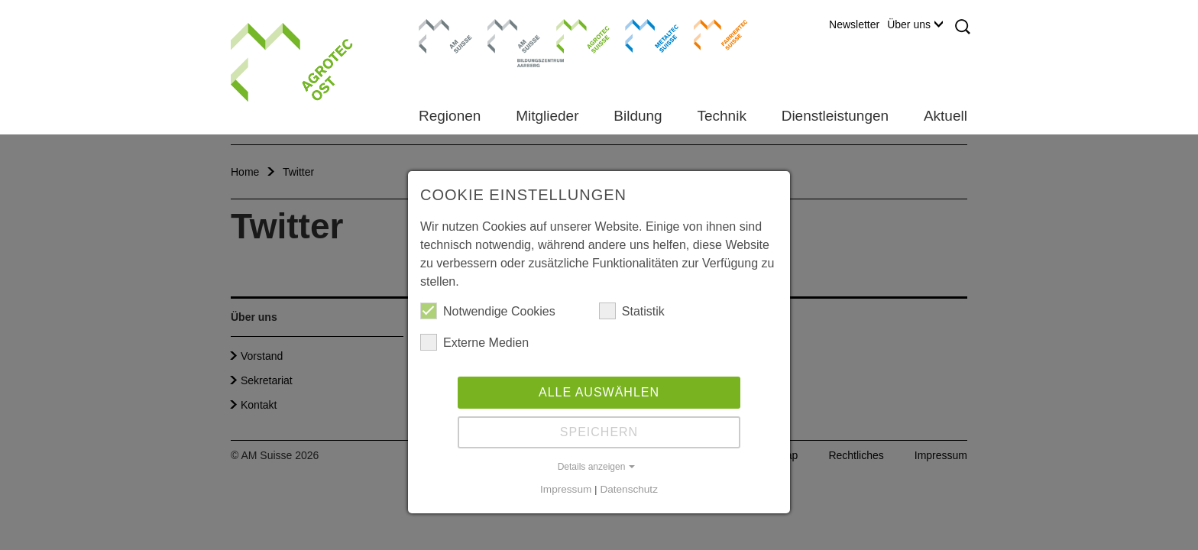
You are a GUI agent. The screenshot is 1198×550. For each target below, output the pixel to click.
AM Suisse (440, 26)
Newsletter (854, 24)
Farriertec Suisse (713, 34)
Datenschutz (629, 489)
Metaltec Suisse (642, 34)
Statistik (632, 310)
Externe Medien (474, 342)
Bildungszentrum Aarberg (514, 34)
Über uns (915, 24)
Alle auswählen (599, 392)
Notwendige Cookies (487, 310)
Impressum (565, 489)
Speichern (599, 431)
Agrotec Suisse (572, 34)
